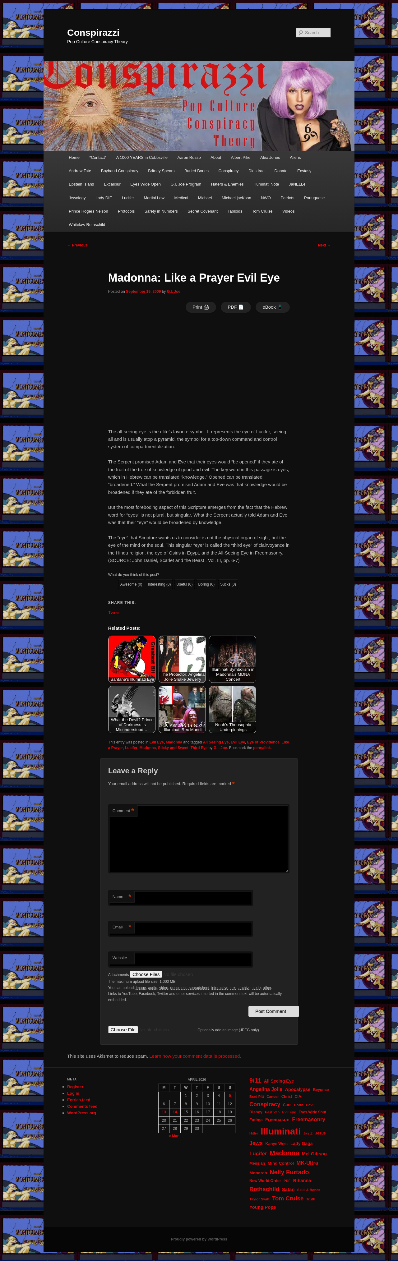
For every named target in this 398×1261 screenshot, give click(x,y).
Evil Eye (157, 742)
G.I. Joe (173, 291)
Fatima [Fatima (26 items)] (256, 1119)
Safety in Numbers (161, 211)
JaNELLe (297, 184)
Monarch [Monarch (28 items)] (258, 1173)
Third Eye (199, 748)
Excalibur (112, 184)
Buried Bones (196, 170)
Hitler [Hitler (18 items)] (253, 1133)
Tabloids (235, 211)
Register (75, 1086)
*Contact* (97, 157)
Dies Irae (256, 170)
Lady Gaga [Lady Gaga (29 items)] (301, 1143)
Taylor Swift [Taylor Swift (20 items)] (259, 1199)
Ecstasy (304, 170)
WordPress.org (81, 1113)
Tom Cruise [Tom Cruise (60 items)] (288, 1198)
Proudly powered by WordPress (199, 1239)
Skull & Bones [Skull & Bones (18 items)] (308, 1190)
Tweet (114, 612)
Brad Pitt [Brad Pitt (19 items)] (256, 1096)
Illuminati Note (266, 184)
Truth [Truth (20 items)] (310, 1199)
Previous (77, 245)
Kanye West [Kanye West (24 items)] (276, 1143)
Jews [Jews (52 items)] (256, 1143)
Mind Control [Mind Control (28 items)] (281, 1163)
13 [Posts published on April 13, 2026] (164, 1112)
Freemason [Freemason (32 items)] (277, 1119)
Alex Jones (270, 157)
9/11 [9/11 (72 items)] (255, 1080)
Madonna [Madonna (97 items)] (284, 1153)
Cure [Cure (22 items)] (287, 1105)
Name (122, 896)
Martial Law (154, 198)
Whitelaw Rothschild (87, 224)
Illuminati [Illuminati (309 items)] (281, 1131)
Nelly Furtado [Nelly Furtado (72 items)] (289, 1172)
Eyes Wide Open (145, 184)
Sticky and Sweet (173, 748)
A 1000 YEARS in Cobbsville (142, 157)
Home (74, 157)
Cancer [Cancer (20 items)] (272, 1096)
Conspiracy (229, 170)
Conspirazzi (93, 32)
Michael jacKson (236, 198)
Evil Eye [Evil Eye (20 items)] (289, 1112)
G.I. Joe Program (185, 184)
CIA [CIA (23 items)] (297, 1096)
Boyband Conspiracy (119, 170)
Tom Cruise (262, 211)
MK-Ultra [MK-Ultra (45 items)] (307, 1163)
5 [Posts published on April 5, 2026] (230, 1095)
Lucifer (128, 198)
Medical (181, 198)
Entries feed (78, 1100)
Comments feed (82, 1106)
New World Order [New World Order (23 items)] (265, 1181)
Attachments (119, 975)
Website (120, 957)
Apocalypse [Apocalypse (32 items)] (297, 1089)
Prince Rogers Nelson (88, 211)
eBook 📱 (272, 307)
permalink (262, 748)
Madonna (174, 742)
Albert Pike (241, 157)
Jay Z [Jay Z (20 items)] (307, 1133)
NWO (266, 198)
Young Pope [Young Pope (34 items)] (262, 1207)
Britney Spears (161, 170)
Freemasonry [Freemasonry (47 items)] (308, 1119)
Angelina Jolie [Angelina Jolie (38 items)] (265, 1089)
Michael (205, 198)
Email (122, 927)
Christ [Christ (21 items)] (286, 1096)
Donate (281, 170)
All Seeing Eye (216, 742)
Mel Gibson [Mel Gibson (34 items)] (314, 1153)
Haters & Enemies (227, 184)
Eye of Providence (263, 742)
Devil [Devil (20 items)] (310, 1105)
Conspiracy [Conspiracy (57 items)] (264, 1104)
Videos (288, 211)
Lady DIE (103, 198)
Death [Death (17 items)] (298, 1105)
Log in (73, 1093)
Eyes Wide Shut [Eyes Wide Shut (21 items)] (312, 1112)
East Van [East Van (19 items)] (272, 1112)
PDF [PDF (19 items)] (287, 1181)
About (216, 157)
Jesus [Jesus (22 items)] (320, 1133)
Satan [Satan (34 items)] (288, 1189)
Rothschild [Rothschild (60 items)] (264, 1189)
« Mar (173, 1136)
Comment (123, 811)
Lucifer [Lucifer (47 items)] (258, 1154)
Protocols (126, 211)
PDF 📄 (236, 307)
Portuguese (314, 198)
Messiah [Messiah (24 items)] (257, 1163)
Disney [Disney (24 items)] (255, 1112)
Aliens (295, 157)
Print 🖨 (200, 307)
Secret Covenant (202, 211)
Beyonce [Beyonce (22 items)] (321, 1090)
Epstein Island (81, 184)
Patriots (287, 198)
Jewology (77, 198)
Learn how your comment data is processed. (195, 1056)
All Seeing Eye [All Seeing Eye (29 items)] (279, 1081)
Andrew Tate (80, 170)
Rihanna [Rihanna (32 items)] (302, 1180)
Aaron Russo (189, 157)
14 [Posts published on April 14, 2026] (175, 1112)
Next (324, 245)
